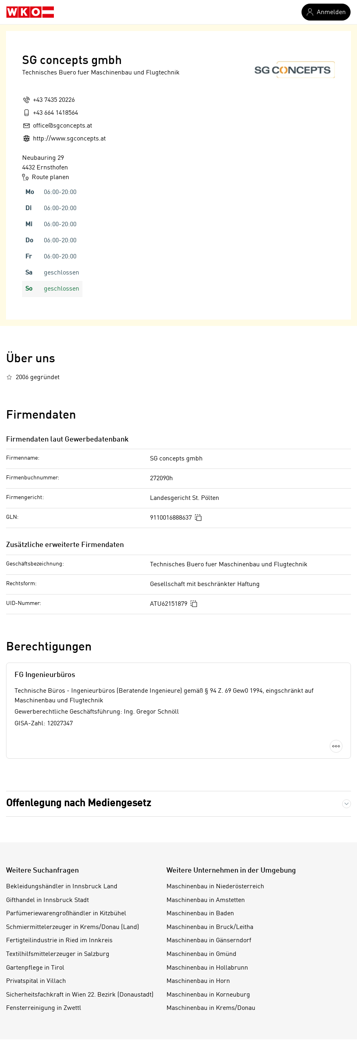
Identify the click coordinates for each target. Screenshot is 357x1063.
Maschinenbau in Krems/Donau (210, 1008)
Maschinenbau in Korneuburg (208, 995)
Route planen (45, 177)
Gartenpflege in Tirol (35, 968)
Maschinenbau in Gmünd (201, 954)
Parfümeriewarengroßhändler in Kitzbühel (66, 913)
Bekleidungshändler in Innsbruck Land (61, 886)
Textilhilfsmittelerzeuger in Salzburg (57, 954)
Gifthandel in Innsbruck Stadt (47, 900)
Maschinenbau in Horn (198, 981)
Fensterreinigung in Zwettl (43, 1008)
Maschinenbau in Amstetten (205, 900)
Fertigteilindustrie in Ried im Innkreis (59, 940)
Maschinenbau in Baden (200, 913)
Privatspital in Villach (36, 981)
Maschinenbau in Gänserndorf (208, 940)
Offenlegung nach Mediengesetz (78, 804)
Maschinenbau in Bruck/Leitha (209, 927)
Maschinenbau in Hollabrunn (207, 968)
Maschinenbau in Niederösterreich (215, 886)
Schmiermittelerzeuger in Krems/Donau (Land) (72, 927)
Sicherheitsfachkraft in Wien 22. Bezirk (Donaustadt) (80, 995)
